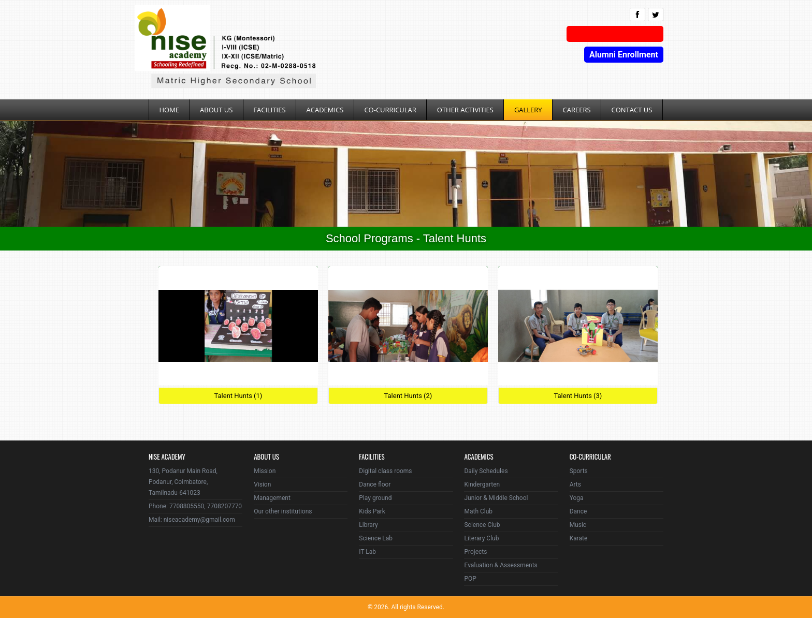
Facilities (269, 109)
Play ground (375, 498)
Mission (265, 471)
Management (272, 498)
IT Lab (367, 551)
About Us (216, 109)
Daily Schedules (486, 471)
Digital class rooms (385, 471)
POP (470, 578)
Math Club (478, 511)
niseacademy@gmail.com (199, 519)
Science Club (482, 524)
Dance (578, 511)
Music (578, 524)
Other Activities (465, 109)
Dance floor (374, 484)
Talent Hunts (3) (578, 396)
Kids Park (372, 511)
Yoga (577, 498)
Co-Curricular (390, 109)
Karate (579, 538)
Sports (579, 471)
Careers (577, 109)
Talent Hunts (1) (238, 396)
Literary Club (481, 538)
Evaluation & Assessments (500, 565)
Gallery (528, 109)
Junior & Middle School (496, 498)
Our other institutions (283, 511)
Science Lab (376, 538)
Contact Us (632, 109)
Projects (475, 551)
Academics (325, 109)
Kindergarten (482, 484)
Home (170, 109)
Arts (575, 484)
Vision (262, 484)
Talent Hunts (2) (408, 396)
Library (368, 524)
